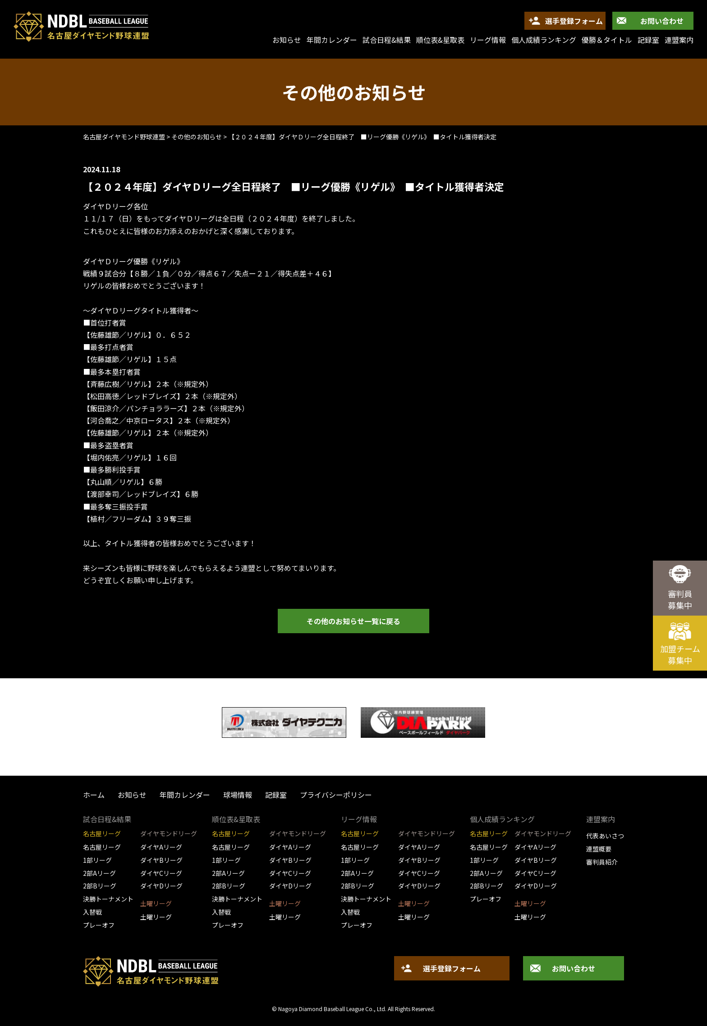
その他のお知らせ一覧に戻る (353, 621)
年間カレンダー (332, 39)
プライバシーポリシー (336, 794)
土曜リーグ (156, 916)
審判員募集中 (680, 599)
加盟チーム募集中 (680, 654)
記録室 (648, 39)
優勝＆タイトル (607, 39)
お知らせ (132, 794)
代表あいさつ (605, 835)
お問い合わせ (662, 20)
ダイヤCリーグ (161, 873)
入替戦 (92, 911)
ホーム (94, 794)
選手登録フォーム (574, 20)
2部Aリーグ (99, 873)
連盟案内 (679, 39)
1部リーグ (97, 860)
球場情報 (237, 794)
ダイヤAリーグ (161, 846)
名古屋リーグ (102, 846)
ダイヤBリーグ (161, 860)
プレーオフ (99, 924)
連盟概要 (598, 848)
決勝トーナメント (108, 898)
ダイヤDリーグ (161, 885)
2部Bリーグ (99, 885)
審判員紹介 (602, 861)
